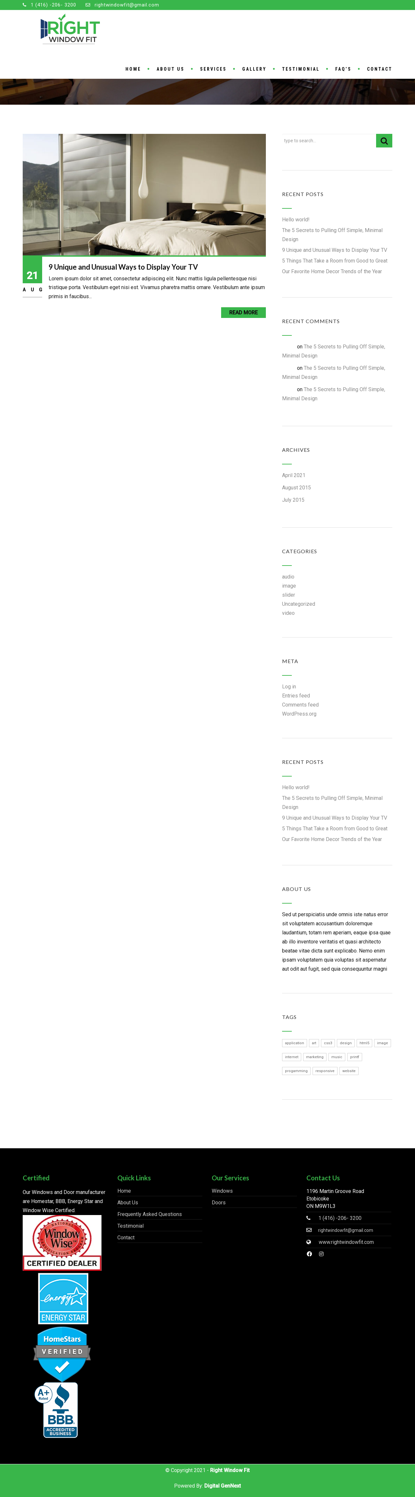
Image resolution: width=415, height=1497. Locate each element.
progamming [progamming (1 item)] (296, 1071)
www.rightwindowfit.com (346, 1242)
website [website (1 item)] (349, 1071)
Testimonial (301, 69)
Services (213, 69)
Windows (222, 1191)
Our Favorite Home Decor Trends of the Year (332, 271)
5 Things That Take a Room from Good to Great (334, 261)
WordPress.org (299, 714)
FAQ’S (343, 69)
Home (133, 69)
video (288, 613)
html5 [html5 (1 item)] (364, 1043)
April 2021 (293, 475)
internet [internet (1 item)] (291, 1057)
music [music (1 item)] (336, 1057)
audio (288, 577)
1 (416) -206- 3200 (53, 5)
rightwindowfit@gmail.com (127, 5)
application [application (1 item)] (294, 1043)
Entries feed (296, 696)
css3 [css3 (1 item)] (328, 1043)
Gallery (254, 69)
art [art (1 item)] (314, 1043)
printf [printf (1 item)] (354, 1057)
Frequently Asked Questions (149, 1214)
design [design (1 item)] (346, 1043)
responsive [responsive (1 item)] (325, 1071)
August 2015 (296, 488)
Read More (243, 313)
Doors (219, 1202)
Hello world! (296, 219)
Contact (379, 69)
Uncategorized (298, 604)
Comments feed (300, 705)
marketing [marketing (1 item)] (315, 1057)
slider (288, 595)
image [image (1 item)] (382, 1043)
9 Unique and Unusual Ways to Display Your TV (123, 267)
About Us (170, 69)
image (289, 586)
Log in (289, 687)
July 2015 (293, 500)
